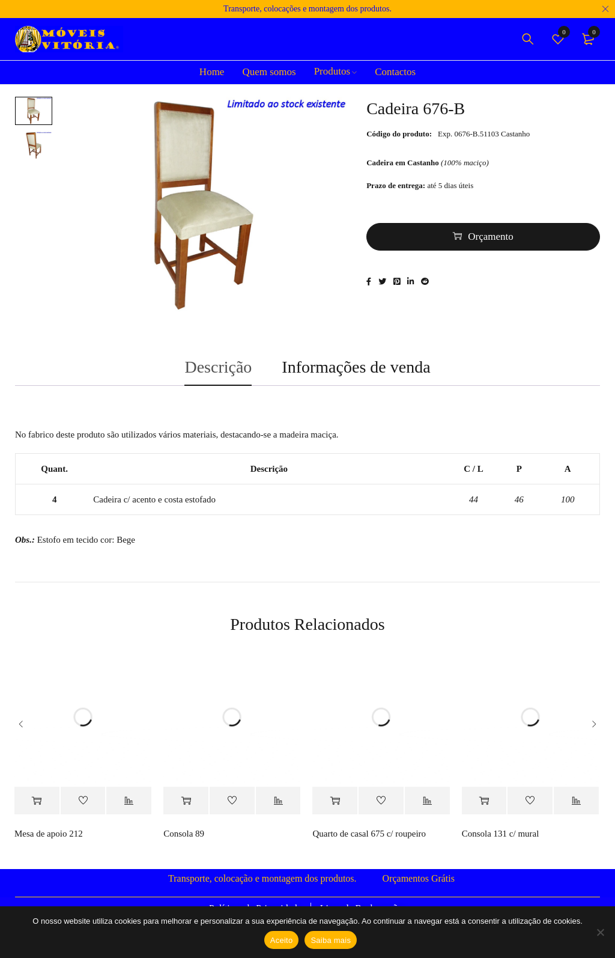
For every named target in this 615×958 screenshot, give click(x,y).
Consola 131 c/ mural (500, 838)
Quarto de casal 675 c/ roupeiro (369, 838)
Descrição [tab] (218, 370)
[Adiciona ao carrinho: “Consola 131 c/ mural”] (484, 806)
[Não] (600, 932)
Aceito (281, 940)
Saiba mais (331, 940)
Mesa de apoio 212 (48, 838)
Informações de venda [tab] (356, 370)
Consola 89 (183, 838)
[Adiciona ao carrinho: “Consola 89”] (185, 806)
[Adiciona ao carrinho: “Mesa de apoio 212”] (36, 806)
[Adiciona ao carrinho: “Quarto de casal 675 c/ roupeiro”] (334, 806)
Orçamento (491, 237)
